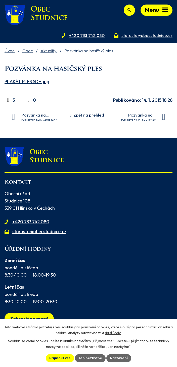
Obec (27, 50)
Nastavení (119, 358)
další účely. (113, 333)
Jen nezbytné (90, 358)
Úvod (10, 50)
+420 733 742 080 (30, 222)
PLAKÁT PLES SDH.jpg (27, 81)
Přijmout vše (60, 358)
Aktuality (48, 50)
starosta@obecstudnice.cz (39, 231)
